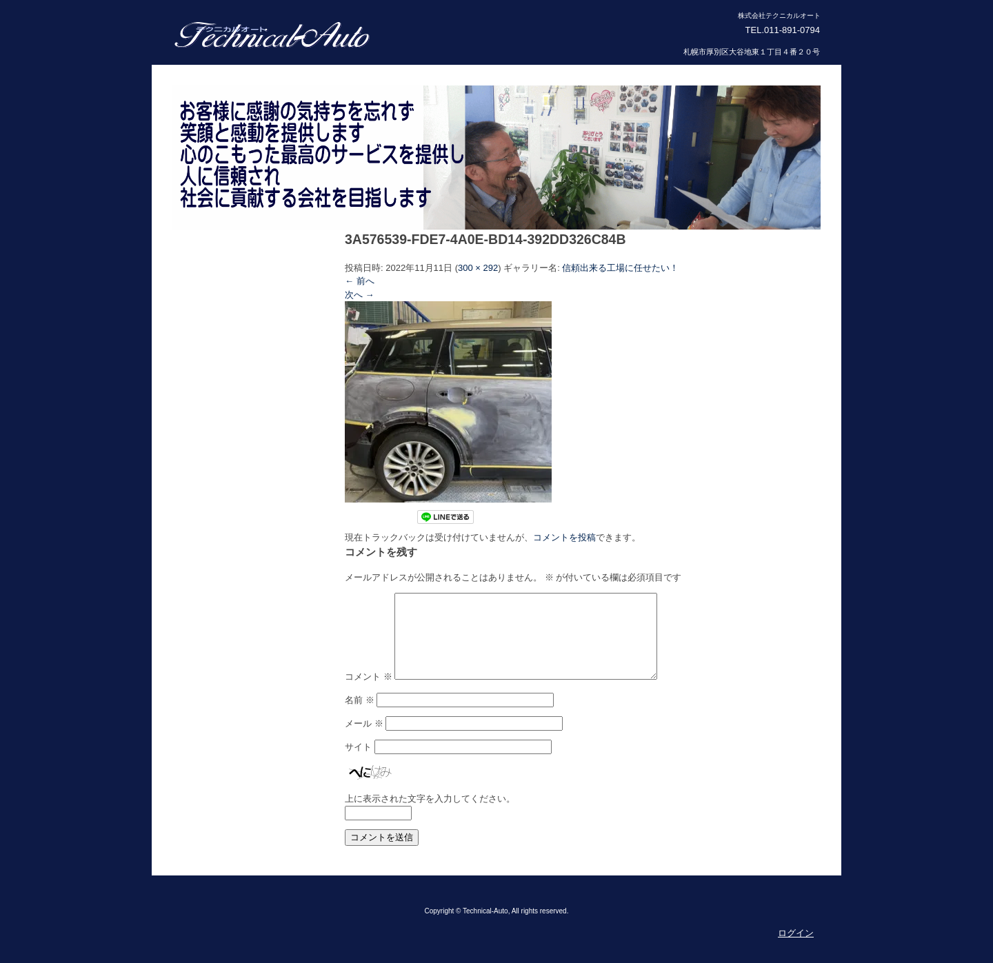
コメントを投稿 (564, 537)
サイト (358, 763)
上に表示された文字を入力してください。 (430, 815)
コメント (368, 693)
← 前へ (359, 281)
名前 (359, 716)
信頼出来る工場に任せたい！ (620, 268)
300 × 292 (478, 268)
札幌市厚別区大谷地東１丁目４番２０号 (751, 52)
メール (364, 740)
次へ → (359, 295)
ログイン (796, 949)
